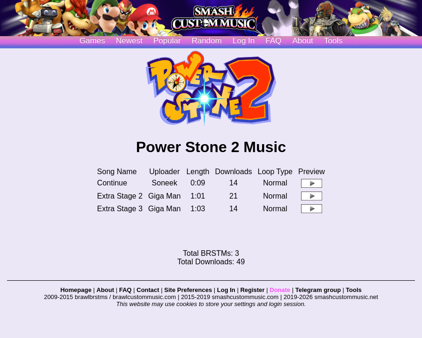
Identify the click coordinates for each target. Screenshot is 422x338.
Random (207, 40)
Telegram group (318, 289)
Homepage (75, 289)
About (302, 40)
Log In (226, 289)
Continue (112, 183)
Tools (333, 40)
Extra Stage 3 (120, 209)
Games (92, 40)
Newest (129, 40)
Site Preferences (188, 289)
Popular (167, 40)
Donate (280, 289)
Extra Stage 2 (120, 196)
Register (252, 289)
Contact (147, 289)
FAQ (273, 40)
